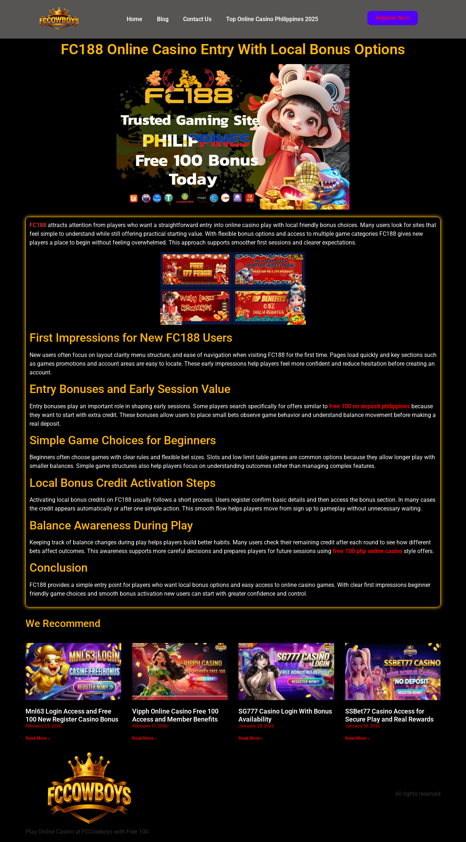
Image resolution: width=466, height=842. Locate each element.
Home (134, 19)
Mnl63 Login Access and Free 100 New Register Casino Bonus (71, 715)
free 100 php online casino (367, 551)
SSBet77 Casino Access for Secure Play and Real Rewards (389, 715)
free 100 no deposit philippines (369, 406)
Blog (163, 19)
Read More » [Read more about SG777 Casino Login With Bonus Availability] (250, 738)
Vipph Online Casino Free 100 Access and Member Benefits (175, 715)
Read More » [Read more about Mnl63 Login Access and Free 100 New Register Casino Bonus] (37, 738)
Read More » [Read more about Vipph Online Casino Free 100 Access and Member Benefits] (144, 738)
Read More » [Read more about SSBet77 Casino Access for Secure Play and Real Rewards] (357, 738)
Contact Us (197, 19)
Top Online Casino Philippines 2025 (272, 19)
